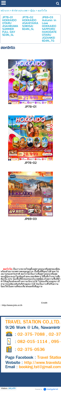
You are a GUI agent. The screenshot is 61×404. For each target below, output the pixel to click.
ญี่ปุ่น (32, 10)
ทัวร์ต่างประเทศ (19, 10)
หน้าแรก (5, 10)
